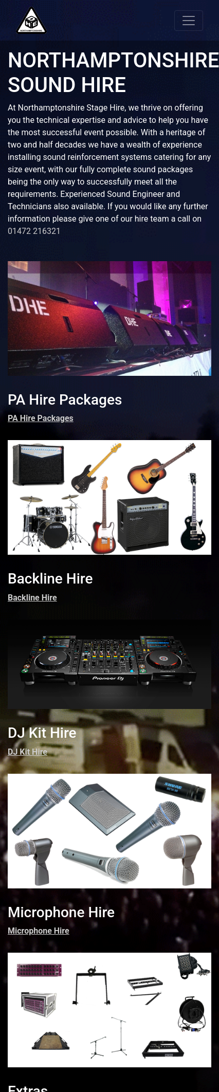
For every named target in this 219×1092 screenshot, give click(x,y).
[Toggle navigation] (188, 20)
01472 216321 (34, 231)
